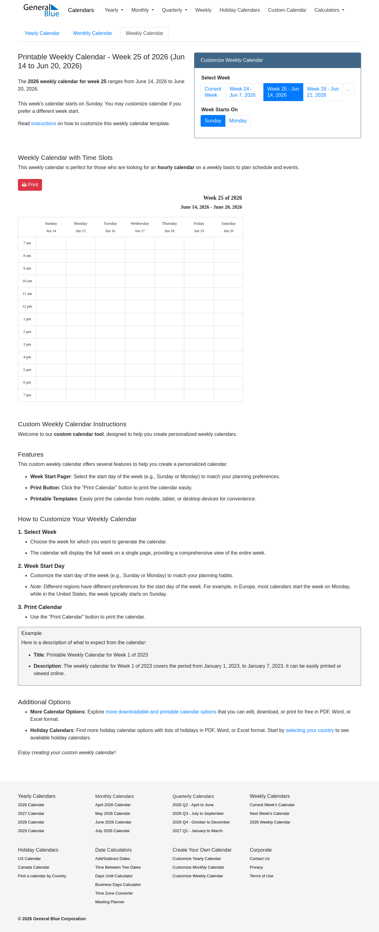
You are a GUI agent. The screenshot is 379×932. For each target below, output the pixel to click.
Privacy (256, 867)
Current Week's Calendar (272, 804)
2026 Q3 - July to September (198, 813)
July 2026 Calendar (112, 830)
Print (30, 184)
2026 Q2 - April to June (193, 804)
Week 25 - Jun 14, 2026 (283, 92)
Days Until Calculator (114, 876)
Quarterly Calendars (193, 796)
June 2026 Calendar (113, 822)
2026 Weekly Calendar (270, 822)
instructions (43, 123)
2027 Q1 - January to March (197, 830)
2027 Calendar (31, 813)
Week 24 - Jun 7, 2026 (243, 92)
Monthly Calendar (92, 33)
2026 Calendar (31, 804)
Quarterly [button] (173, 10)
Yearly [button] (112, 10)
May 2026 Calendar (112, 813)
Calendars (81, 10)
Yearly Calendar (42, 33)
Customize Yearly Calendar (196, 858)
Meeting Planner (110, 902)
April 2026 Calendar (113, 804)
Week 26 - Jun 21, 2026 (323, 92)
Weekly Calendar (145, 33)
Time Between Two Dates (118, 867)
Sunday (213, 120)
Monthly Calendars (114, 796)
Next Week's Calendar (270, 813)
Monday (238, 120)
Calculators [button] (328, 10)
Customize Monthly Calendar (198, 867)
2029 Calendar (31, 830)
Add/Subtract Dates (112, 858)
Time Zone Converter (114, 893)
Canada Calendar (33, 867)
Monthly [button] (140, 10)
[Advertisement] (307, 236)
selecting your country (310, 730)
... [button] (349, 88)
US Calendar (29, 858)
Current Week (213, 92)
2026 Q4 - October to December (201, 822)
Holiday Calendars (239, 10)
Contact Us (260, 858)
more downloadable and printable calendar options (161, 711)
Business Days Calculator (118, 884)
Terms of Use (262, 876)
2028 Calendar (31, 822)
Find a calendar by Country (42, 876)
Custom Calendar (287, 10)
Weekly (203, 10)
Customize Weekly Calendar (197, 876)
